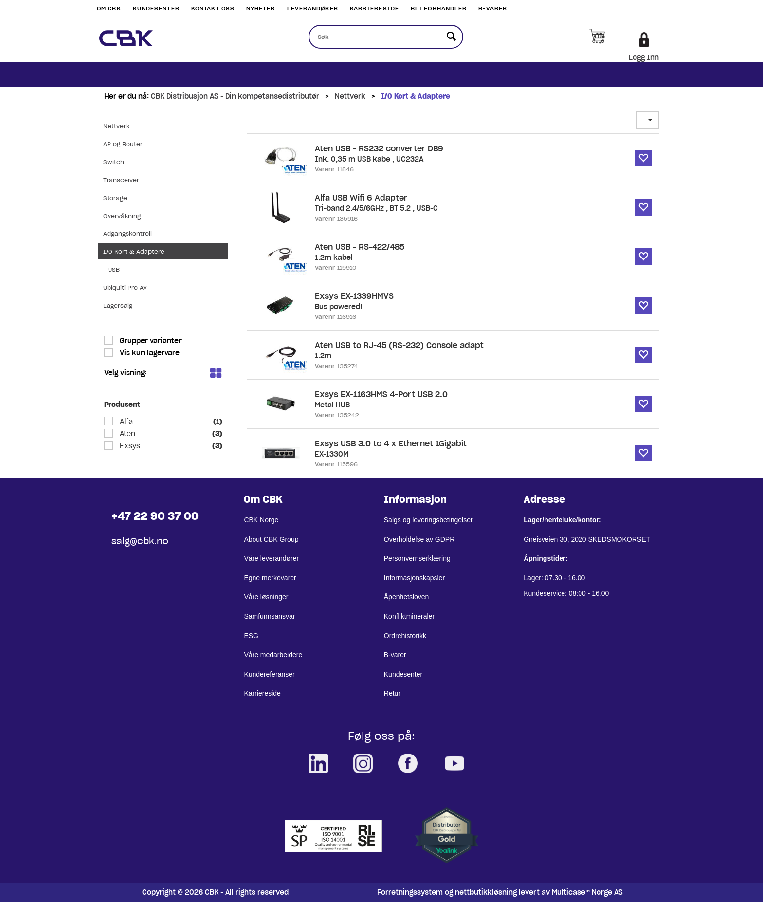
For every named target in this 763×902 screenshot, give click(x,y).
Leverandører (312, 8)
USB (114, 269)
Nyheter (260, 8)
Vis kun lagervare (149, 353)
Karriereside (374, 8)
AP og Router (123, 143)
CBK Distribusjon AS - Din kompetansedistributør (235, 96)
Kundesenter (156, 8)
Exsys (129, 446)
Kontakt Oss (213, 8)
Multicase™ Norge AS (587, 892)
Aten (126, 433)
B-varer (492, 8)
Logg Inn (644, 57)
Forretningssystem (410, 892)
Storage (115, 198)
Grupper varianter (150, 340)
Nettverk (350, 96)
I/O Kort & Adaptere (415, 96)
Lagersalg (117, 305)
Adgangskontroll (127, 233)
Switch (113, 162)
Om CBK (109, 8)
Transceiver (121, 180)
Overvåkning (122, 216)
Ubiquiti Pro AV (125, 287)
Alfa (125, 421)
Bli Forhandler (439, 8)
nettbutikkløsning (486, 892)
